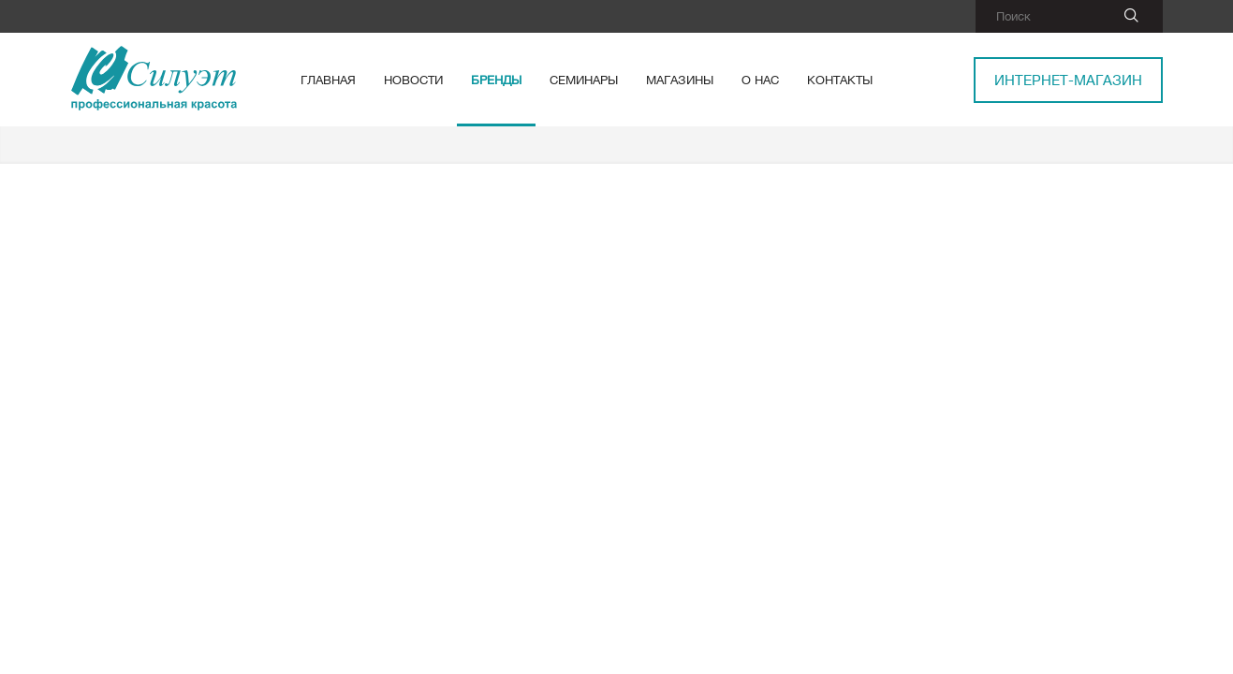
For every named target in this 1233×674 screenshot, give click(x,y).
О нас (760, 80)
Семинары (584, 80)
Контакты (840, 80)
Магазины (679, 80)
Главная (328, 80)
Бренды (496, 80)
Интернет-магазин (1068, 80)
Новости (413, 80)
